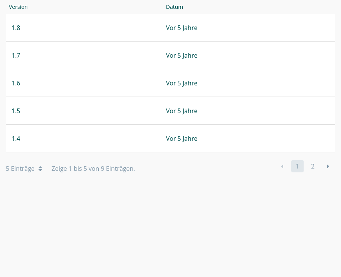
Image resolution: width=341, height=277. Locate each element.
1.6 (16, 83)
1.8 (16, 27)
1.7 (16, 55)
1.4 (16, 138)
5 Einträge (24, 168)
